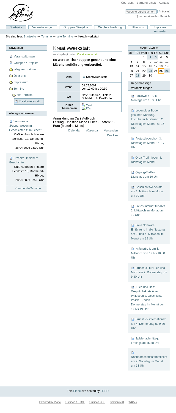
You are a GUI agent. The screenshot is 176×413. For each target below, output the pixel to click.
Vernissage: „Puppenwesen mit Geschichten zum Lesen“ (26, 135)
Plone (77, 391)
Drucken (112, 135)
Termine (46, 36)
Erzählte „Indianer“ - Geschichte (26, 169)
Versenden (111, 130)
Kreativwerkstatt (87, 54)
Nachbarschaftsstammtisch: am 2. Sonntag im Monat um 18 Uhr (149, 359)
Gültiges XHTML (75, 402)
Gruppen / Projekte (75, 27)
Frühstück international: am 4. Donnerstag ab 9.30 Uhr (148, 323)
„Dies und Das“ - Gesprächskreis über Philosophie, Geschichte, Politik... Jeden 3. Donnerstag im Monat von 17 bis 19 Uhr (148, 298)
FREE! (104, 391)
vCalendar (92, 130)
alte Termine (65, 36)
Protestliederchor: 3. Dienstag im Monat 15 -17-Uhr (148, 143)
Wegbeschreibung (110, 27)
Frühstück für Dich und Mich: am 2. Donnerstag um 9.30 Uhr (149, 272)
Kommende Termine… (29, 188)
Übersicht (127, 2)
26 (166, 71)
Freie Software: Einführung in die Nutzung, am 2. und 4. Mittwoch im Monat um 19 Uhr (148, 231)
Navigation (16, 47)
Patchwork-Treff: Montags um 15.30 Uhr (146, 98)
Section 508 (117, 402)
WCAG (133, 402)
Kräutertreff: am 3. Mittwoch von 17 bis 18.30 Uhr (148, 253)
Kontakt (164, 2)
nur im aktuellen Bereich (154, 16)
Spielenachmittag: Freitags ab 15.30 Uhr (145, 341)
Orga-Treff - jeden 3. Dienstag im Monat (146, 160)
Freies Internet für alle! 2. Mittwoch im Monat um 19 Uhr (148, 210)
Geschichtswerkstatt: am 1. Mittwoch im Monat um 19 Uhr (147, 191)
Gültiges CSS (97, 402)
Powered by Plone (49, 402)
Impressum (161, 27)
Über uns (138, 27)
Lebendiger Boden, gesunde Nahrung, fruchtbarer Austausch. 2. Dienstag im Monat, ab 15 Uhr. (147, 119)
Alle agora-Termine (21, 113)
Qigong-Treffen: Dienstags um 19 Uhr (144, 174)
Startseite (16, 27)
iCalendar (74, 130)
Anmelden (160, 31)
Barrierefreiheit (146, 2)
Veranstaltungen (43, 27)
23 (150, 71)
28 (137, 75)
